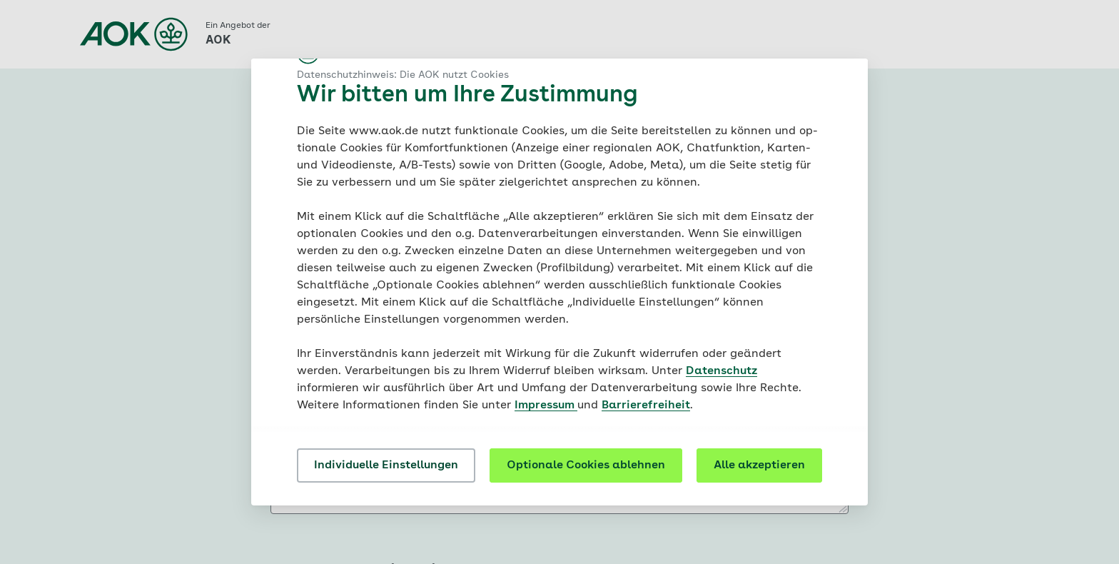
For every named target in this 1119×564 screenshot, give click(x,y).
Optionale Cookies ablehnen (586, 465)
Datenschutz (721, 371)
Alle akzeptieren (759, 465)
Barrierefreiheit (646, 405)
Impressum (546, 405)
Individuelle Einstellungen (386, 465)
